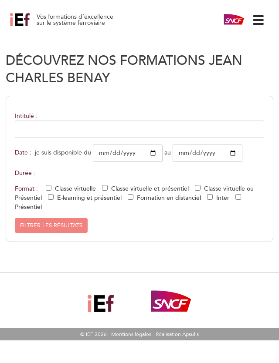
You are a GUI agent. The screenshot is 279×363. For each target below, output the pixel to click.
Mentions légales (131, 334)
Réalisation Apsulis (177, 334)
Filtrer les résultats (51, 225)
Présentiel (28, 207)
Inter (222, 198)
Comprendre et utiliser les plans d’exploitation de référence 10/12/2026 (29, 26)
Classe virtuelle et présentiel (150, 189)
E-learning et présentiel (89, 198)
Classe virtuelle (75, 189)
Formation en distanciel (169, 198)
